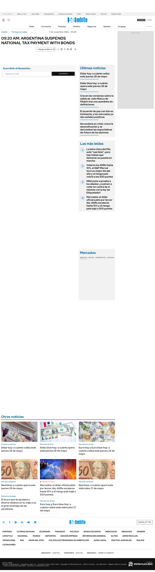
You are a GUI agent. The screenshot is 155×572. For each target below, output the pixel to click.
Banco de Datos (92, 531)
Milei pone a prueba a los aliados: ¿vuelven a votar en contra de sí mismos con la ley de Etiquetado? (99, 186)
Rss (22, 540)
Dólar (79, 14)
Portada (7, 531)
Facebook (9, 522)
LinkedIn (22, 522)
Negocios (91, 26)
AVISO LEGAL (100, 540)
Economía (46, 26)
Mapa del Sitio (36, 540)
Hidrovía (103, 14)
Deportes (50, 536)
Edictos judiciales (121, 540)
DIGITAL (50, 553)
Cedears (110, 257)
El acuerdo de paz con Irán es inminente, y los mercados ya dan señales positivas (96, 114)
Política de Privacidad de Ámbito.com (69, 540)
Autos (114, 536)
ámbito (4, 32)
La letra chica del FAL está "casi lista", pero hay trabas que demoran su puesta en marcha (99, 155)
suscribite (141, 20)
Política (76, 26)
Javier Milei (35, 14)
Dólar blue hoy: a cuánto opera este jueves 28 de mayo (94, 86)
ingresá (149, 20)
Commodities (100, 257)
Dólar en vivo (21, 14)
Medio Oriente (91, 14)
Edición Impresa (69, 536)
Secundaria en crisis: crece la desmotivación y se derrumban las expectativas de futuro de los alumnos (96, 128)
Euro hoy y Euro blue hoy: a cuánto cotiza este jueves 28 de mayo (97, 450)
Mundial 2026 (116, 14)
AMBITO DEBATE (100, 553)
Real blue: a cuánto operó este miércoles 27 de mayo (96, 487)
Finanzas (62, 26)
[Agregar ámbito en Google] (46, 49)
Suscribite (63, 74)
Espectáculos (130, 536)
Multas (140, 540)
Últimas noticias (26, 531)
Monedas (83, 257)
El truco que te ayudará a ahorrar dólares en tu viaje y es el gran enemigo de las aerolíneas (18, 504)
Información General (94, 536)
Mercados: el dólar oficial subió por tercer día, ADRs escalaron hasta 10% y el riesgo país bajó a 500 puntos (99, 202)
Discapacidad (49, 14)
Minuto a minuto (48, 482)
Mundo (36, 536)
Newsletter (149, 26)
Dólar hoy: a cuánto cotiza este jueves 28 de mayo (94, 75)
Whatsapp (35, 522)
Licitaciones (9, 544)
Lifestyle (7, 536)
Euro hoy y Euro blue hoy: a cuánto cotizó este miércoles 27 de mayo (58, 507)
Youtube (28, 522)
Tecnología (8, 540)
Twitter (3, 522)
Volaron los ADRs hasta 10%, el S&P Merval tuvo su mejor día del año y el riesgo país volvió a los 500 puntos (99, 171)
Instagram (16, 522)
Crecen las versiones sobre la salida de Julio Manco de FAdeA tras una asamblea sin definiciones (96, 100)
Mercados (111, 531)
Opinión (107, 26)
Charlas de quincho (65, 14)
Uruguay (122, 26)
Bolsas (91, 257)
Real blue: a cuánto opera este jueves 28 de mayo (18, 487)
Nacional (23, 536)
